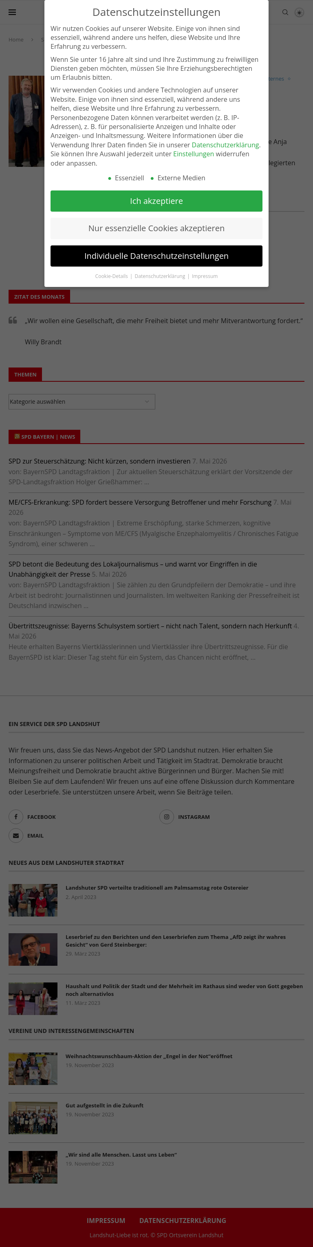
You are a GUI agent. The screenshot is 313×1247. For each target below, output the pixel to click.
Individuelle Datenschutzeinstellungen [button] (156, 250)
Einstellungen (193, 149)
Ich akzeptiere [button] (156, 195)
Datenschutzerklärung (225, 140)
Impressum (205, 271)
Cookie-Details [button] (112, 271)
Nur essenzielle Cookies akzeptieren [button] (156, 223)
